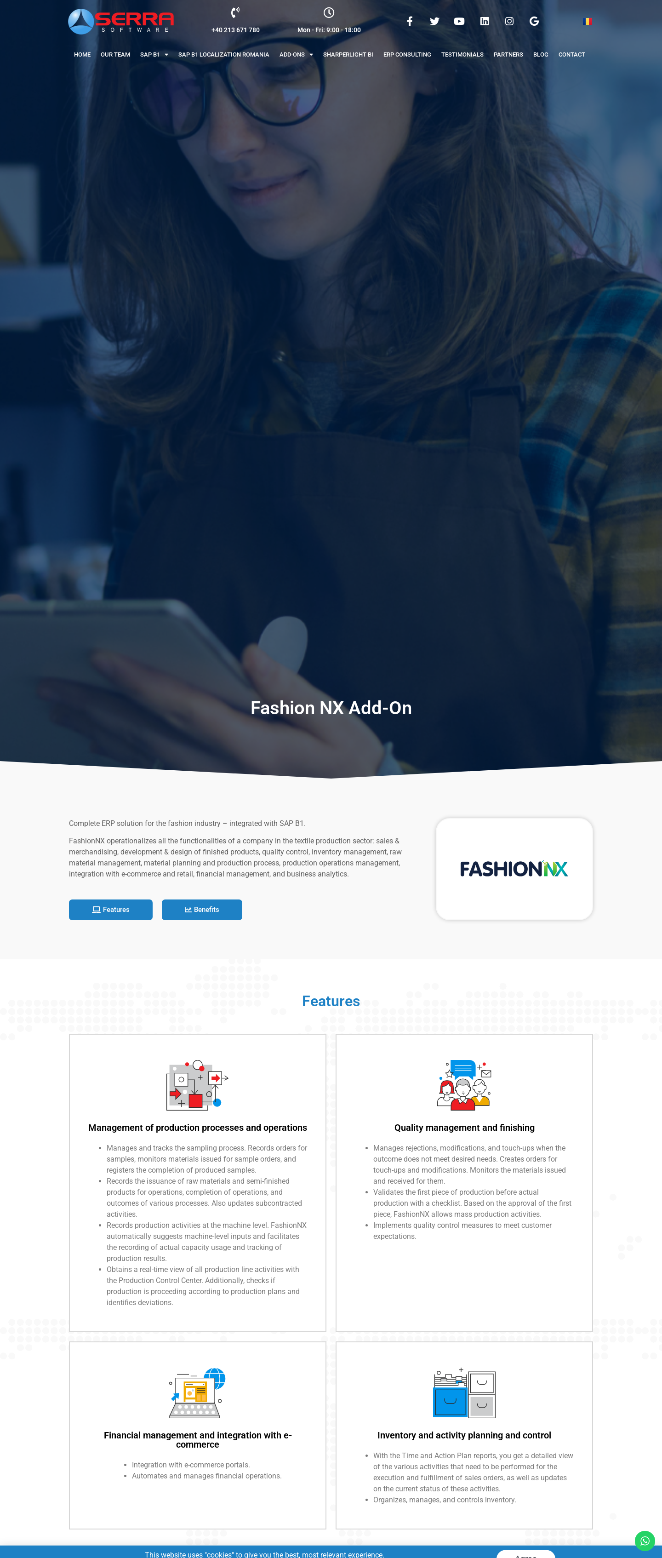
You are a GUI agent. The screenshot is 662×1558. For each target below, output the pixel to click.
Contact (572, 54)
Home (82, 54)
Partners (508, 54)
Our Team (115, 54)
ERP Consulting (407, 54)
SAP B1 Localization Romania (223, 54)
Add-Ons (296, 54)
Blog (540, 54)
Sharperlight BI (348, 54)
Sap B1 (154, 54)
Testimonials (462, 54)
